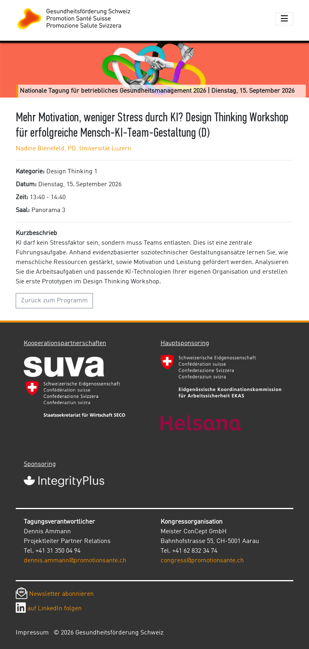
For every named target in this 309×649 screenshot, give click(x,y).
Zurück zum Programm (54, 300)
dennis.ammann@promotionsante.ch (75, 560)
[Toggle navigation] (284, 18)
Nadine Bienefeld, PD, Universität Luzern (73, 149)
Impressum (32, 633)
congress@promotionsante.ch (202, 560)
